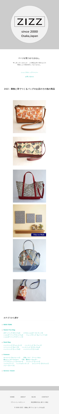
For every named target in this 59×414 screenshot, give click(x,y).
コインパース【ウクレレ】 (40, 363)
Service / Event (9, 371)
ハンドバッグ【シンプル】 (12, 349)
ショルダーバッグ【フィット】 (14, 337)
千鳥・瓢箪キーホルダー (29, 359)
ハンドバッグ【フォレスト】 (13, 345)
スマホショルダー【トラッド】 (33, 333)
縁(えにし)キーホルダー (11, 359)
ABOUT (23, 397)
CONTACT (45, 397)
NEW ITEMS (8, 324)
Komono (7, 354)
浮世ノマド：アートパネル (32, 357)
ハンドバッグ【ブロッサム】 (31, 347)
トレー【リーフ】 (9, 365)
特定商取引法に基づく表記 (39, 402)
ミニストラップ (9, 363)
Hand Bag (7, 342)
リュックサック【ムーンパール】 (37, 335)
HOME (12, 397)
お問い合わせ (29, 76)
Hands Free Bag (9, 330)
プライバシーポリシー (18, 402)
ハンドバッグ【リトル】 (31, 349)
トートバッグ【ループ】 (11, 347)
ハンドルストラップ (22, 363)
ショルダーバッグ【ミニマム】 (14, 335)
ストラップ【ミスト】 (33, 361)
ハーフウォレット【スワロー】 (14, 361)
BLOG (34, 397)
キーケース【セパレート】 (12, 357)
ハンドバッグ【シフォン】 (33, 345)
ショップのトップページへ (29, 72)
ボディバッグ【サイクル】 (12, 333)
